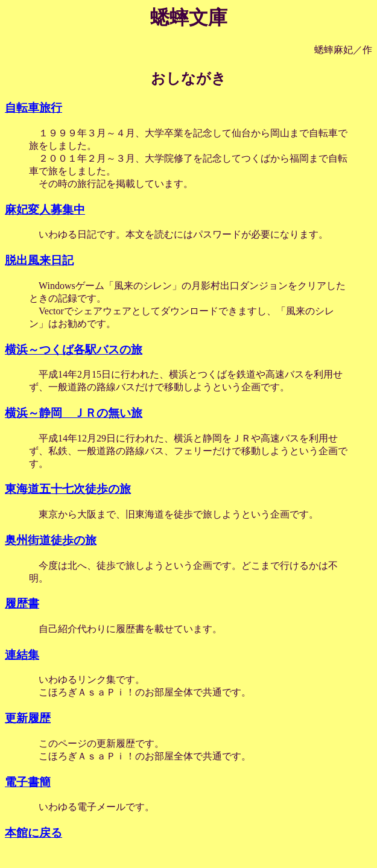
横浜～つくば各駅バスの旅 (73, 349)
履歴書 (22, 603)
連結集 (22, 654)
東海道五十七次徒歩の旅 (68, 489)
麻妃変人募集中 (45, 209)
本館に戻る (33, 832)
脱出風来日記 (39, 260)
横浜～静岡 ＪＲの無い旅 (73, 413)
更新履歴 (28, 718)
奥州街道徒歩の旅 (51, 540)
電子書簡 (28, 782)
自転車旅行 (33, 107)
